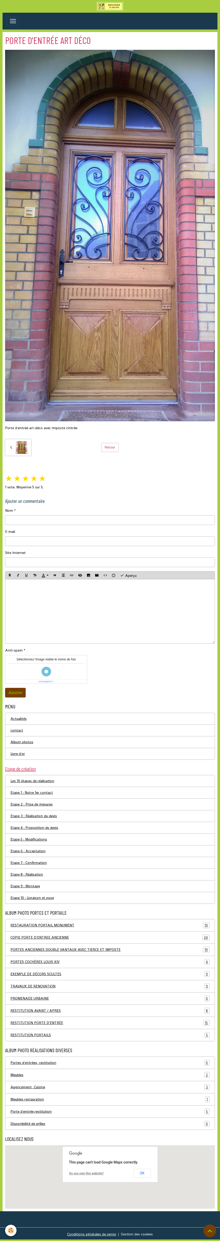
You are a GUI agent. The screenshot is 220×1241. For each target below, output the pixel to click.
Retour (110, 447)
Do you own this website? (86, 1173)
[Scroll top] (209, 1230)
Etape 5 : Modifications (28, 839)
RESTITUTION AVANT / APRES (110, 1011)
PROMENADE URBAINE (110, 998)
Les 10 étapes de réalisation (32, 781)
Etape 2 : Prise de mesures (31, 804)
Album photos (21, 742)
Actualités (18, 718)
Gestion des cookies (137, 1234)
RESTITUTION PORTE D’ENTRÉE (110, 1023)
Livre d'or (17, 753)
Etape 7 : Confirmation (28, 862)
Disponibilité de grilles (110, 1124)
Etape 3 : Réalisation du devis (33, 816)
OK (142, 1173)
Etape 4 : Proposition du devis (34, 827)
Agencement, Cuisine (110, 1087)
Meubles (110, 1075)
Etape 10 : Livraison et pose (32, 897)
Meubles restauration (110, 1099)
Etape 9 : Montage (25, 886)
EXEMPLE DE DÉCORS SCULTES (110, 974)
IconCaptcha (45, 681)
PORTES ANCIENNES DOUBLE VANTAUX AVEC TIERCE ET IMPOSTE (110, 950)
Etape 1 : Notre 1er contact (31, 792)
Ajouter (15, 692)
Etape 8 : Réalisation (26, 874)
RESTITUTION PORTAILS (110, 1035)
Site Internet (15, 552)
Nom (9, 510)
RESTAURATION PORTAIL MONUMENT (110, 925)
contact (16, 730)
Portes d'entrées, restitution (110, 1063)
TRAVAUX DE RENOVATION (110, 986)
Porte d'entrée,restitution (110, 1111)
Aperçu (128, 575)
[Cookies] (11, 1230)
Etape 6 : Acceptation (28, 851)
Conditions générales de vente (91, 1234)
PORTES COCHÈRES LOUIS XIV (110, 962)
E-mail (10, 531)
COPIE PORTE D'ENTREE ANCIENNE (110, 937)
